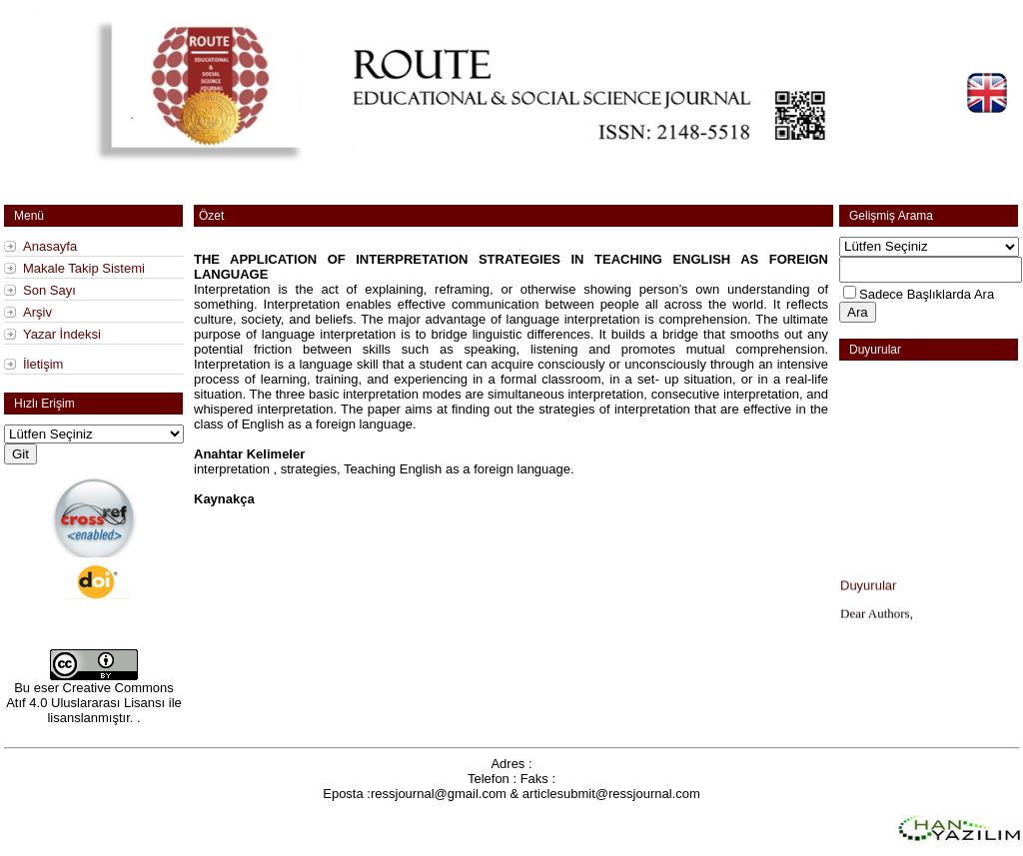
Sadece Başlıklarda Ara (926, 294)
